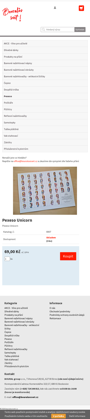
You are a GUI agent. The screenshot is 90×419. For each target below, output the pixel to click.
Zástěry (8, 142)
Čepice (7, 82)
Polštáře (8, 102)
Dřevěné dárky (11, 50)
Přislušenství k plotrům (16, 148)
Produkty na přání (13, 56)
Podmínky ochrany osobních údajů (67, 314)
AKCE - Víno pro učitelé (15, 43)
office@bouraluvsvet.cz (25, 161)
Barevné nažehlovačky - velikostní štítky (24, 76)
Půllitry (8, 109)
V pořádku (58, 415)
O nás (52, 307)
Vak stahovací (11, 135)
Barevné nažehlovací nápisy (18, 63)
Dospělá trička (11, 89)
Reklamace (55, 318)
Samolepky (9, 122)
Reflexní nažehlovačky (15, 115)
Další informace (77, 415)
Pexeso (8, 96)
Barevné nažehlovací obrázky (19, 69)
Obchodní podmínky (60, 311)
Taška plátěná (11, 129)
